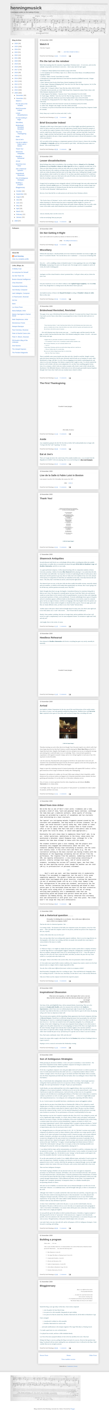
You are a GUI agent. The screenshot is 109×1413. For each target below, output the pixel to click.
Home (69, 1355)
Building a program (50, 1239)
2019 (16, 64)
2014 (16, 78)
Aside (43, 439)
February (19, 214)
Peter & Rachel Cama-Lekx (21, 333)
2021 (16, 58)
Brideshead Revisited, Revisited (57, 310)
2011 (16, 87)
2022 (16, 55)
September (20, 194)
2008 (16, 221)
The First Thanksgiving (52, 383)
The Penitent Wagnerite (20, 352)
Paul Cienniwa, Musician (20, 330)
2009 (16, 93)
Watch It (44, 44)
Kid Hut (14, 300)
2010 (16, 90)
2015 (16, 75)
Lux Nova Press (17, 307)
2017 (16, 69)
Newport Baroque (18, 326)
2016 (16, 72)
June (18, 203)
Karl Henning (19, 256)
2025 (16, 46)
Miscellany (46, 250)
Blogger (72, 1409)
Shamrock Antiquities (52, 558)
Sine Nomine (16, 346)
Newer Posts (44, 1355)
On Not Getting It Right (52, 233)
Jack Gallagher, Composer (21, 293)
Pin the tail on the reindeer (54, 61)
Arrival (43, 705)
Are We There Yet (18, 276)
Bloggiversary (47, 1285)
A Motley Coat (16, 269)
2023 (16, 52)
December (19, 95)
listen (14, 304)
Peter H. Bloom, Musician (20, 337)
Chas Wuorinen (17, 283)
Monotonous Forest (18, 323)
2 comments (63, 626)
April (18, 208)
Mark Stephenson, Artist (20, 319)
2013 (16, 81)
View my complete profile (20, 259)
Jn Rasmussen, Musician (20, 297)
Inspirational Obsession (53, 992)
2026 (16, 43)
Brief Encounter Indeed (53, 122)
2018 (16, 67)
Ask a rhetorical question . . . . (56, 915)
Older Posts (93, 1355)
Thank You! (46, 498)
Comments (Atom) (72, 1366)
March (18, 211)
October (19, 191)
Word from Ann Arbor (52, 805)
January (19, 217)
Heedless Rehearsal (51, 637)
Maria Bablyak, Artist (19, 311)
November (19, 98)
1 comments (63, 1047)
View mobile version (68, 1359)
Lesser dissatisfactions (53, 160)
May (17, 205)
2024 (16, 49)
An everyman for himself (20, 272)
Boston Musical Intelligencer (21, 279)
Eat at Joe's (46, 454)
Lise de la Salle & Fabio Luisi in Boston (61, 475)
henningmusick (26, 8)
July (17, 200)
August (18, 197)
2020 (16, 61)
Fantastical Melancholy (19, 286)
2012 (16, 84)
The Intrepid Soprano (19, 349)
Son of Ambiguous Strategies (56, 1059)
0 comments (63, 56)
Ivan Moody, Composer (19, 290)
